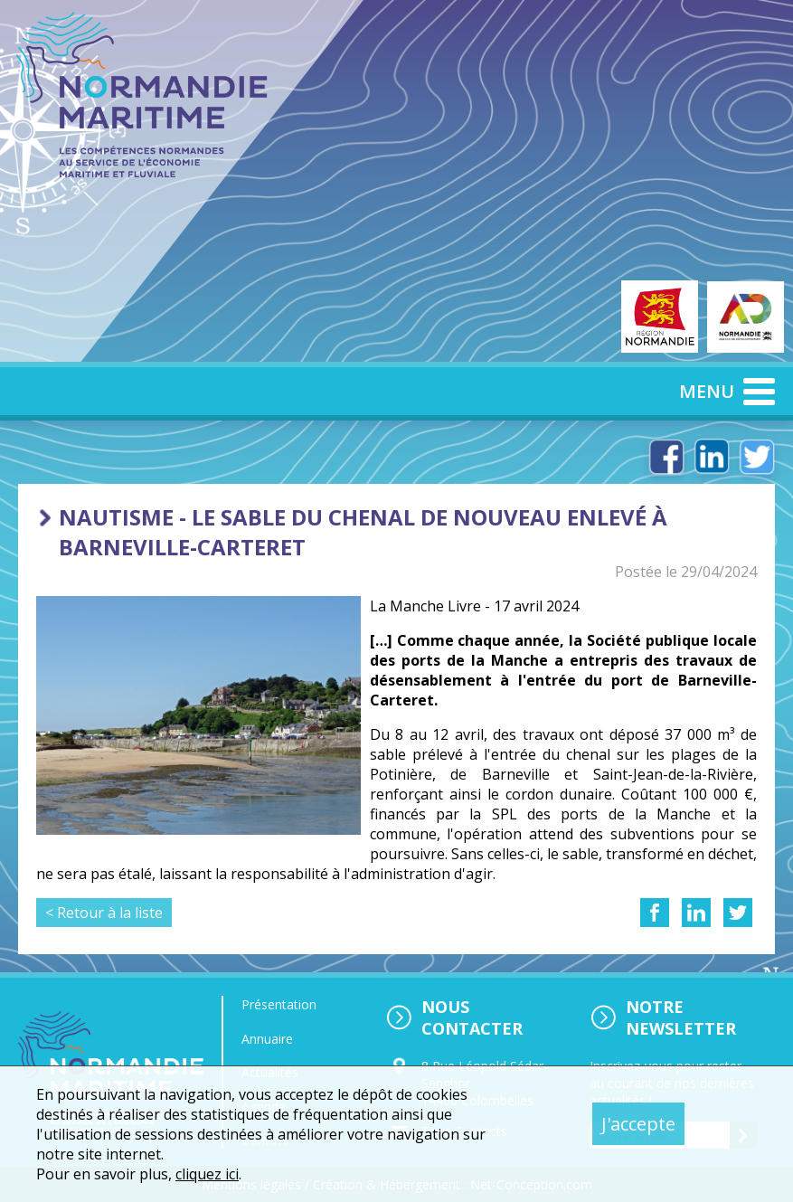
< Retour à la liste (104, 913)
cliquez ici (207, 1174)
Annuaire (267, 1038)
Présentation (278, 1004)
